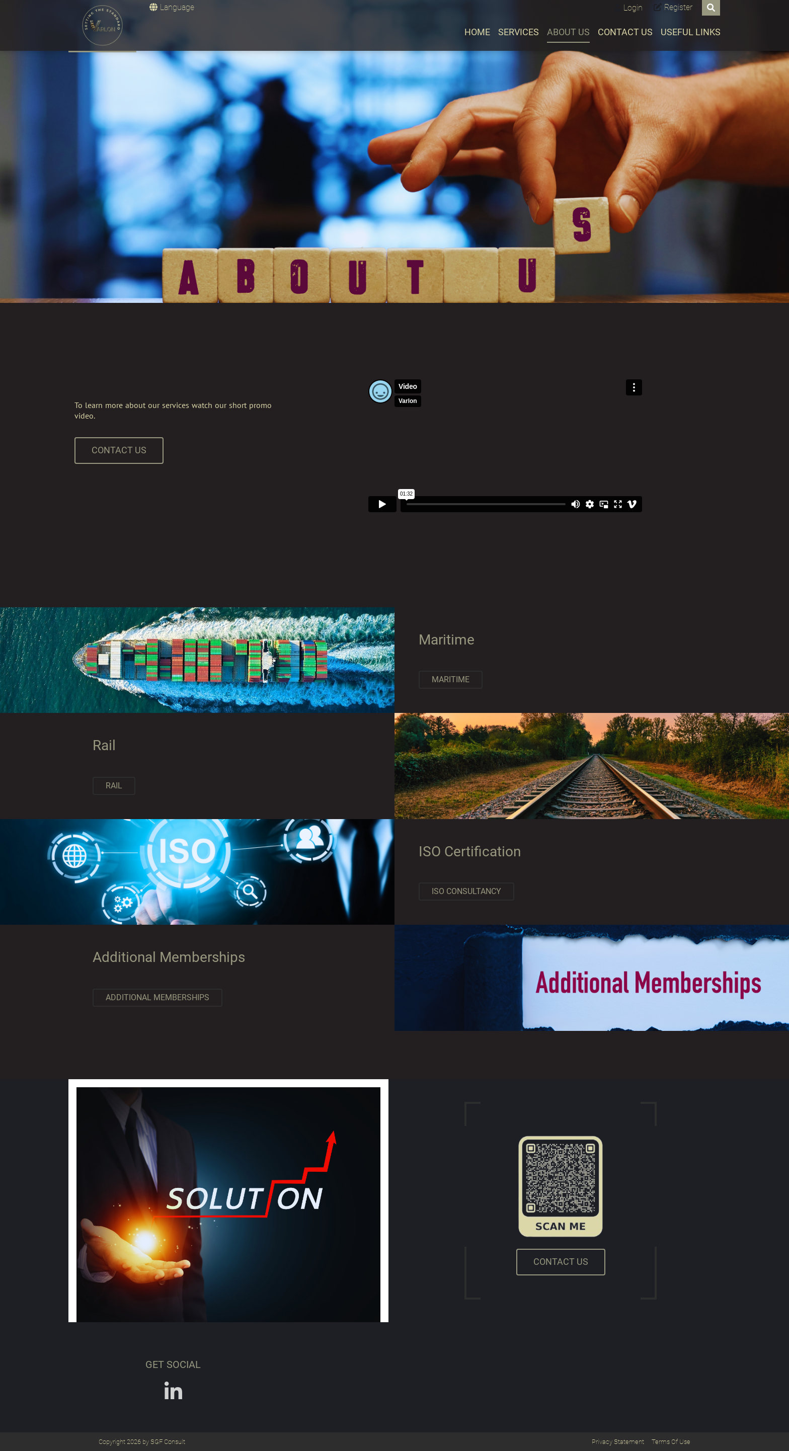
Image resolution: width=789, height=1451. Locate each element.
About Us (568, 32)
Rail (114, 785)
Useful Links (691, 32)
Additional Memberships (157, 997)
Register (678, 7)
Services (518, 32)
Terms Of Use (671, 1441)
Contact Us (625, 32)
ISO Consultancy (466, 891)
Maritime (450, 679)
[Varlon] (102, 25)
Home (477, 32)
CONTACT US (119, 450)
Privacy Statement (618, 1441)
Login (633, 8)
